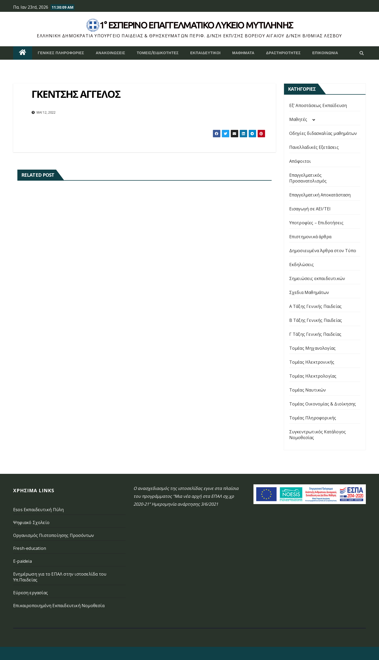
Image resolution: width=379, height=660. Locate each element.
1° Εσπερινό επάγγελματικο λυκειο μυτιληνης (196, 25)
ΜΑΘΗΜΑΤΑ (243, 52)
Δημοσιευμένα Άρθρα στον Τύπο (322, 250)
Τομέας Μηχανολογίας (312, 348)
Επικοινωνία (325, 52)
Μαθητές (298, 119)
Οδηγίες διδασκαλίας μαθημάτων (323, 133)
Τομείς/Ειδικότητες (158, 52)
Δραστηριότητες (283, 52)
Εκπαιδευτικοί (205, 52)
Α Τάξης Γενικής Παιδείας (315, 306)
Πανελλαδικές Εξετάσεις (314, 147)
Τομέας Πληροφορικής (312, 418)
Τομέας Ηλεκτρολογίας (313, 376)
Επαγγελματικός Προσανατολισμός (308, 178)
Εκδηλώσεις (301, 264)
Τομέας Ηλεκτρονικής (312, 362)
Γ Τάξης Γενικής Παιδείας (315, 334)
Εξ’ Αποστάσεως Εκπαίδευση (318, 105)
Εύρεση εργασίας (30, 593)
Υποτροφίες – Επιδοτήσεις (316, 223)
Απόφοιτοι (300, 161)
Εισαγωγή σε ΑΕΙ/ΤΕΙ (310, 209)
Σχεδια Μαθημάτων (309, 292)
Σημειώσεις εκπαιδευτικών (317, 278)
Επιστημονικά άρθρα (310, 237)
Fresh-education (29, 548)
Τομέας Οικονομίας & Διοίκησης (322, 404)
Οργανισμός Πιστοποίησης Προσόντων (53, 535)
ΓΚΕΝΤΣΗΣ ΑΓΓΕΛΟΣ (76, 94)
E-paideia (22, 561)
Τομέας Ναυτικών (307, 390)
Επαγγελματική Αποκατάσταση (320, 195)
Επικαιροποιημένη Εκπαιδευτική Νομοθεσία (58, 605)
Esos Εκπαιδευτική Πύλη (38, 509)
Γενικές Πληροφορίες (61, 52)
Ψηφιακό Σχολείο (31, 522)
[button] (362, 53)
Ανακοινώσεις (110, 52)
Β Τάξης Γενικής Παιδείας (315, 320)
